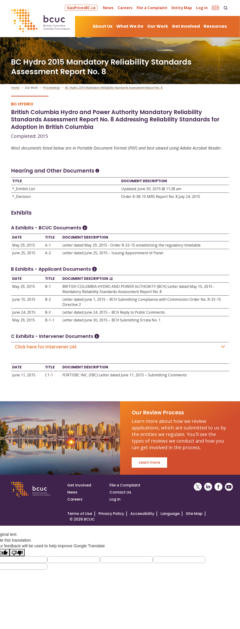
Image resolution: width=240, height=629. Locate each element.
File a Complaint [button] (152, 7)
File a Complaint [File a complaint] (124, 485)
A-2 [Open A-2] (48, 252)
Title (17, 180)
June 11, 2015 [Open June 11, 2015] (23, 375)
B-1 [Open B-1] (48, 286)
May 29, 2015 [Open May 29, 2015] (23, 245)
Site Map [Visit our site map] (194, 513)
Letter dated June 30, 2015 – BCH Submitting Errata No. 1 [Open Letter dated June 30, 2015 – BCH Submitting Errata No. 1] (111, 320)
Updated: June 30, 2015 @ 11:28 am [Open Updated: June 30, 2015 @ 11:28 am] (151, 188)
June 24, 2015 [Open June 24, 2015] (23, 312)
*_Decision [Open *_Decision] (21, 196)
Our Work (31, 88)
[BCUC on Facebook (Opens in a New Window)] (218, 487)
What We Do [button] (129, 26)
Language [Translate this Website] (170, 513)
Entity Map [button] (182, 7)
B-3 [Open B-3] (48, 312)
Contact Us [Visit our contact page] (120, 492)
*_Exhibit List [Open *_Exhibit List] (23, 188)
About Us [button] (102, 26)
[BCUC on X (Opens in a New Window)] (198, 487)
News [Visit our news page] (72, 492)
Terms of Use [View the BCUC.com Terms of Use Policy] (79, 513)
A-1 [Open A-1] (48, 245)
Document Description (144, 180)
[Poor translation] (17, 552)
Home (15, 88)
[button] (82, 7)
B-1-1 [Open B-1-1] (49, 320)
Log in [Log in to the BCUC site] (114, 499)
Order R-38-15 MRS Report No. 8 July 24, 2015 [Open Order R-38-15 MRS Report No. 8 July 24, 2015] (160, 196)
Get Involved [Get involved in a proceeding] (79, 485)
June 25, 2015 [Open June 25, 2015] (23, 252)
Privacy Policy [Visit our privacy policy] (111, 513)
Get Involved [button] (186, 26)
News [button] (108, 7)
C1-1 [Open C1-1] (49, 375)
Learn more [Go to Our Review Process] (149, 462)
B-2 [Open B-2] (48, 299)
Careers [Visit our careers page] (74, 499)
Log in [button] (202, 7)
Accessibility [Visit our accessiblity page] (142, 513)
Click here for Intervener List (120, 347)
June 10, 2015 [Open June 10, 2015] (23, 299)
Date (17, 237)
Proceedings (51, 88)
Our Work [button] (157, 26)
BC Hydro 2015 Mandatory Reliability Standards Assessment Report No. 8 (113, 88)
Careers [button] (125, 7)
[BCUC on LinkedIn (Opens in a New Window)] (208, 487)
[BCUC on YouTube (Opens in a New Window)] (229, 487)
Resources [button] (215, 26)
